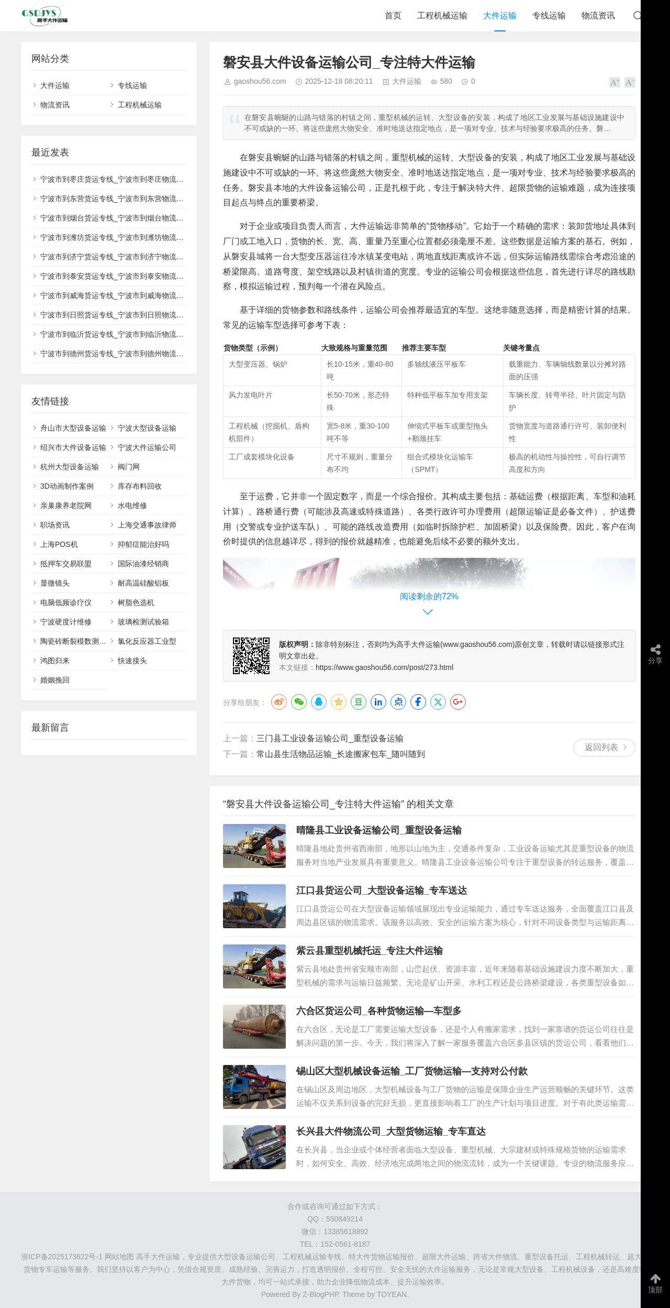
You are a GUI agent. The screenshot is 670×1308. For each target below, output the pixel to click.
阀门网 (129, 467)
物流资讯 (598, 15)
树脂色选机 (136, 602)
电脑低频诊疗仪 (66, 602)
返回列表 (601, 747)
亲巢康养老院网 (66, 505)
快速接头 (132, 660)
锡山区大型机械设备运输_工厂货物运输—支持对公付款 (412, 1071)
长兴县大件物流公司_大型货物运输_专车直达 (391, 1131)
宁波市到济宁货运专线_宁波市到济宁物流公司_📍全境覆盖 (136, 256)
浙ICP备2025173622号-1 (62, 1256)
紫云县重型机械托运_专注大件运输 (369, 951)
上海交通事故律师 (147, 525)
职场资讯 (55, 525)
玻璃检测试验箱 (143, 622)
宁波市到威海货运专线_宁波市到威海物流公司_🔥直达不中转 (140, 295)
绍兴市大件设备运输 (73, 447)
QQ (319, 702)
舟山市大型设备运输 (73, 428)
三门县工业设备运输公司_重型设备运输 (330, 738)
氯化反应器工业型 (147, 641)
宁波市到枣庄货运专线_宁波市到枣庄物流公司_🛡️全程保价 (136, 179)
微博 (279, 702)
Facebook (418, 702)
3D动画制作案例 (67, 486)
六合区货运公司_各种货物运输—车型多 (379, 1011)
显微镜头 (55, 583)
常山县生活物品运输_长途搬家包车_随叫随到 (340, 754)
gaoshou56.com (260, 81)
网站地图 (119, 1256)
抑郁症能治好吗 (143, 544)
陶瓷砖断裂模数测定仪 (77, 641)
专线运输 (549, 15)
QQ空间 (339, 702)
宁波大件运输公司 (147, 447)
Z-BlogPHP (320, 1294)
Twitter (438, 702)
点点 (398, 702)
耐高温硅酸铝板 (143, 583)
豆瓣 (358, 702)
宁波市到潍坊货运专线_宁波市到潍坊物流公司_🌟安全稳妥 (136, 237)
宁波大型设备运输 (147, 428)
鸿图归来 (55, 660)
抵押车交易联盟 (66, 563)
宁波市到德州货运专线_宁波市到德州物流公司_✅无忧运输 (136, 353)
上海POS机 (59, 544)
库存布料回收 (140, 486)
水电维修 (132, 505)
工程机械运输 (442, 15)
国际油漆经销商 (143, 563)
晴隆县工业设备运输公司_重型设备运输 (379, 830)
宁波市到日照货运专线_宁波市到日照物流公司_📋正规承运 (136, 315)
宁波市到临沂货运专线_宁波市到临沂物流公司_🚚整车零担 (136, 334)
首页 (393, 15)
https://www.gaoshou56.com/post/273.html (384, 667)
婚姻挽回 (55, 680)
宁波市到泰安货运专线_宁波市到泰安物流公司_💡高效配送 (136, 276)
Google (458, 702)
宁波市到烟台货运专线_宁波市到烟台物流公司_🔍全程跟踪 (136, 218)
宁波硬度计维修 (66, 622)
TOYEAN (392, 1294)
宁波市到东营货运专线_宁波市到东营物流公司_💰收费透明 (136, 198)
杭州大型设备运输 (69, 467)
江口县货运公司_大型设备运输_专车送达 (381, 890)
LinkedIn (378, 702)
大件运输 (500, 15)
